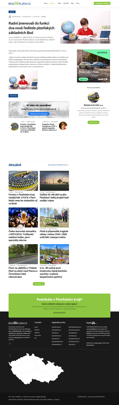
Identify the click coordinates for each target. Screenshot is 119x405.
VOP (42, 396)
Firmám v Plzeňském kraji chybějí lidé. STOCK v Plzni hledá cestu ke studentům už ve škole (28, 128)
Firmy (77, 3)
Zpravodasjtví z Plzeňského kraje (58, 165)
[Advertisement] (39, 148)
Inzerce (36, 327)
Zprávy (52, 3)
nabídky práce (26, 333)
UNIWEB (88, 333)
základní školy (13, 95)
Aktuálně (12, 12)
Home (45, 3)
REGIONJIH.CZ (55, 333)
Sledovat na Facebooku (38, 114)
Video (59, 3)
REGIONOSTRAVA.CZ (74, 341)
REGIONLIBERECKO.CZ (57, 341)
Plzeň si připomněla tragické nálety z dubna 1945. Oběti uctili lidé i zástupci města (54, 234)
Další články (39, 284)
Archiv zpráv (38, 335)
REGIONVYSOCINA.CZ (74, 330)
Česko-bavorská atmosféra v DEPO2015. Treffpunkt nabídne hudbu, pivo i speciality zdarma (22, 236)
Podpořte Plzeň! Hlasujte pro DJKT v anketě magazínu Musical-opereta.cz (49, 127)
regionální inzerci (18, 337)
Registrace (106, 3)
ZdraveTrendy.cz (90, 345)
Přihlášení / (99, 3)
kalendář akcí (20, 333)
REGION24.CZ (72, 344)
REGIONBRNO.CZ (73, 333)
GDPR (38, 396)
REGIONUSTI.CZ (56, 338)
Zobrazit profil (93, 122)
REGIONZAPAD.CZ (56, 330)
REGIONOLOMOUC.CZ (74, 338)
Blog (72, 3)
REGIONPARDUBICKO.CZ (75, 327)
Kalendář (66, 3)
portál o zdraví (98, 343)
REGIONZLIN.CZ (73, 335)
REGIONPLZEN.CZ (16, 16)
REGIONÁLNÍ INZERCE (59, 312)
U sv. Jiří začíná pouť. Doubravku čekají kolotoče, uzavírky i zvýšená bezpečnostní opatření (53, 272)
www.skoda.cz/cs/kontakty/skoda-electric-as (93, 108)
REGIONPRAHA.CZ (56, 335)
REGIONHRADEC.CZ (57, 344)
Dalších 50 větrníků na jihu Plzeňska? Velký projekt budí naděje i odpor (54, 197)
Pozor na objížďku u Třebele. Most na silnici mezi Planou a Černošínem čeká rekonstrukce (23, 272)
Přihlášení (37, 330)
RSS (35, 338)
